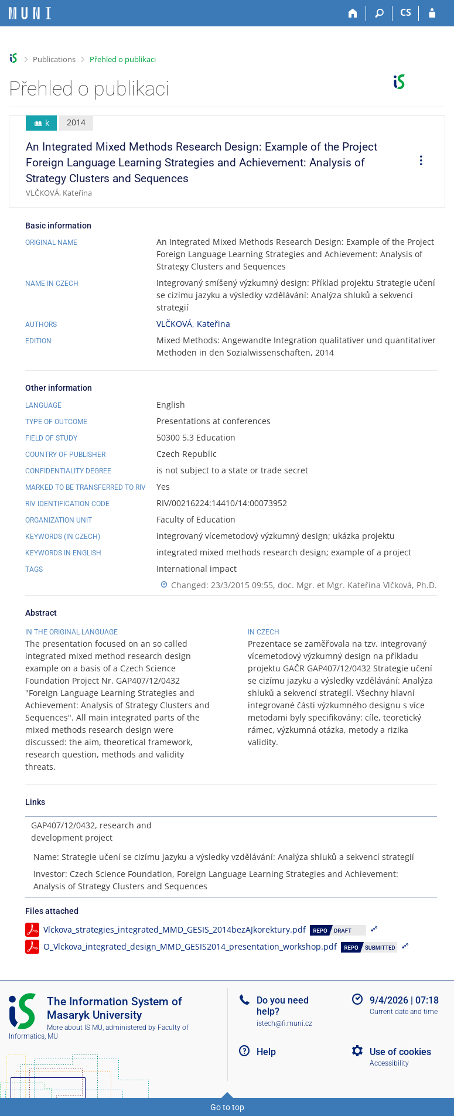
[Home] (353, 13)
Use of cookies (400, 1051)
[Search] (379, 13)
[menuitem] (417, 162)
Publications (54, 59)
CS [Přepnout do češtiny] (405, 12)
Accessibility (389, 1063)
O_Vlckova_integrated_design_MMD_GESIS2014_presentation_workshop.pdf (190, 946)
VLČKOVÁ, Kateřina (193, 323)
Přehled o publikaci (123, 59)
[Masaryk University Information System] (30, 13)
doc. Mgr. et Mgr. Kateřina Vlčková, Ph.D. (357, 585)
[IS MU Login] (432, 13)
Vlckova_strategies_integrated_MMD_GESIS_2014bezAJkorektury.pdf (174, 929)
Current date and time (404, 1012)
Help (266, 1051)
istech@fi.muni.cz (284, 1023)
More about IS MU (75, 1027)
